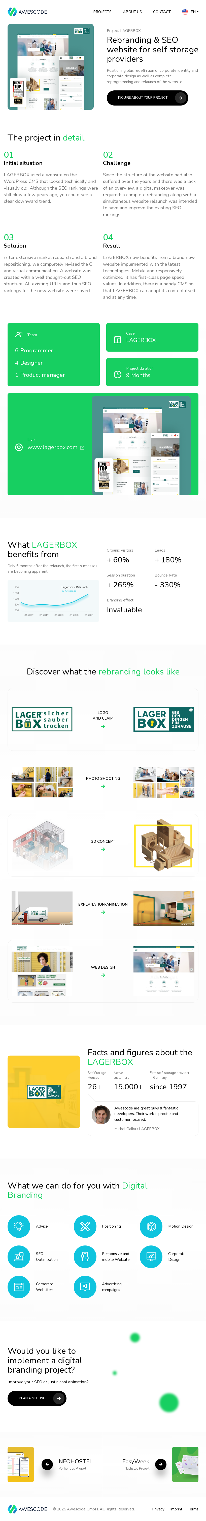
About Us (132, 11)
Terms (193, 1509)
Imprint (176, 1509)
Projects (102, 11)
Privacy (158, 1509)
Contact (162, 11)
